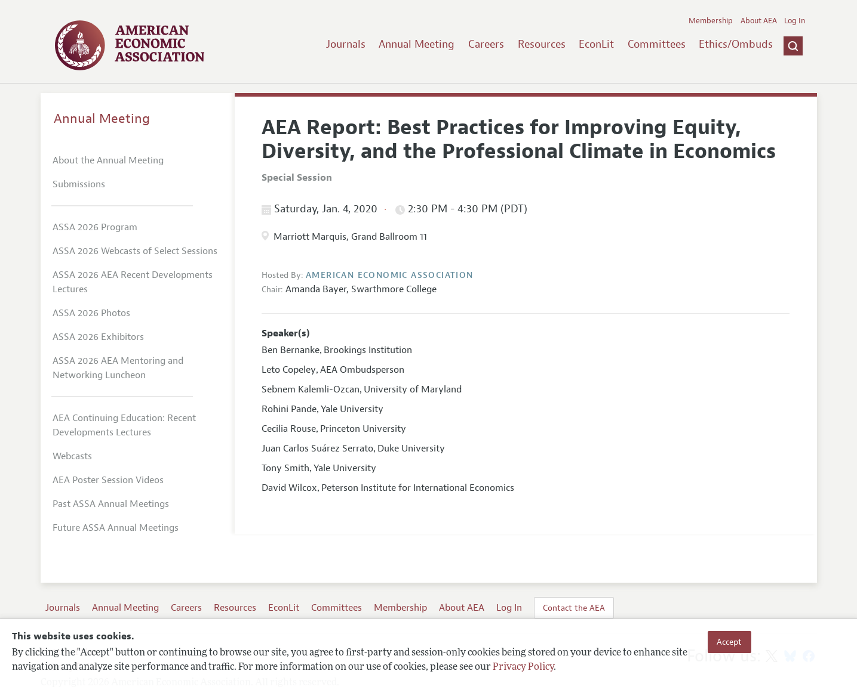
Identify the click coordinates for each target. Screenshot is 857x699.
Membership (711, 21)
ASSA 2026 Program (95, 227)
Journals (345, 44)
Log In (794, 21)
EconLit (596, 44)
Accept (729, 641)
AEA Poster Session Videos (108, 480)
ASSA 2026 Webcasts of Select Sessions (135, 251)
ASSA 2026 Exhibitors (98, 337)
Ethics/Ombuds (736, 44)
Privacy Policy (523, 667)
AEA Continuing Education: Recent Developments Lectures (124, 425)
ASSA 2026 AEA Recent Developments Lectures (133, 282)
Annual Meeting (416, 44)
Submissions (79, 184)
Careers (486, 44)
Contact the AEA (574, 607)
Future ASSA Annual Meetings (116, 528)
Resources (542, 44)
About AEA (759, 21)
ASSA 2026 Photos (91, 313)
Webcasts (72, 456)
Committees (657, 44)
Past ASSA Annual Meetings (111, 504)
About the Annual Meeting (108, 160)
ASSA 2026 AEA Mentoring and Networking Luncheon (118, 368)
